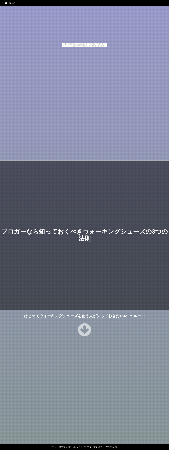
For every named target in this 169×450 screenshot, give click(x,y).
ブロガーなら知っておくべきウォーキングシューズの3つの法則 (85, 446)
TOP (10, 3)
